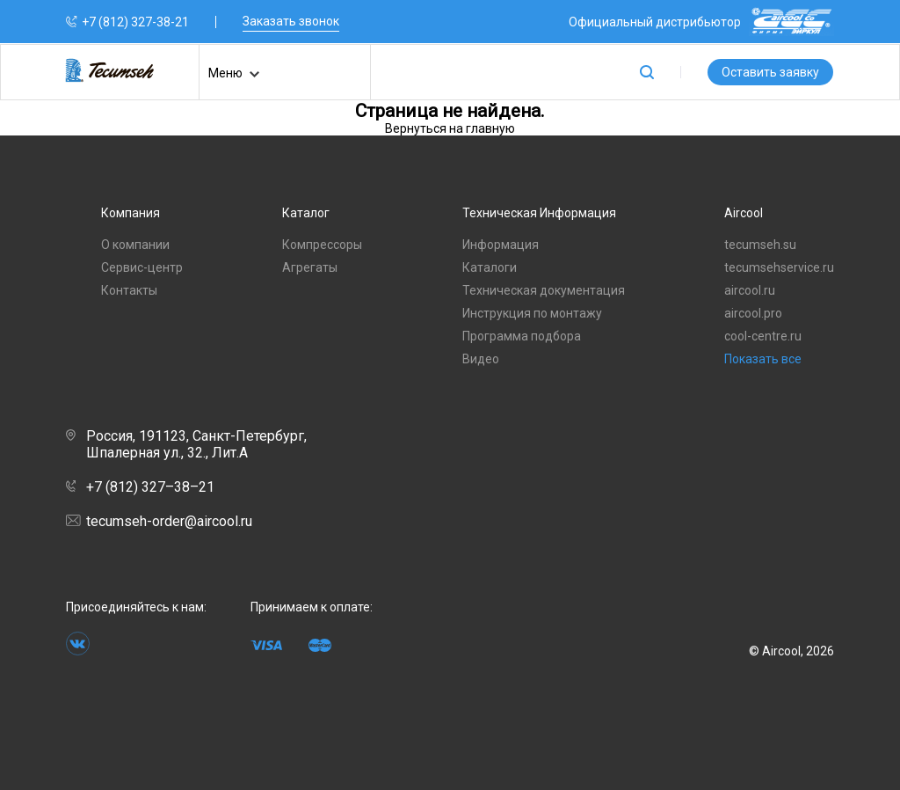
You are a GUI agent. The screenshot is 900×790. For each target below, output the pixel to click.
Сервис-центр (142, 267)
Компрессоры (322, 245)
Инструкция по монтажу (532, 313)
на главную (482, 128)
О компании (135, 245)
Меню (233, 74)
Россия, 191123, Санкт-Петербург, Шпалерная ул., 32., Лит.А (186, 444)
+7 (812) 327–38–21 (140, 487)
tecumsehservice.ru (779, 267)
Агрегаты (310, 267)
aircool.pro (753, 313)
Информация (500, 245)
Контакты (129, 290)
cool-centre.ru (763, 336)
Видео (480, 359)
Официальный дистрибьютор (701, 21)
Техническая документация (543, 290)
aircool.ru (749, 290)
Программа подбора (521, 336)
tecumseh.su (760, 245)
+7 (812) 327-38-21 (135, 22)
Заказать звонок (291, 21)
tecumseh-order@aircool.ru (159, 521)
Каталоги (489, 267)
